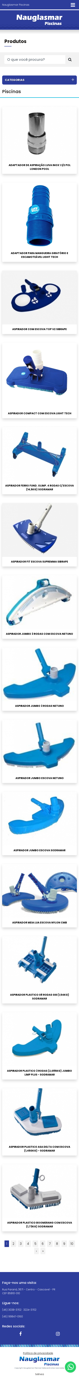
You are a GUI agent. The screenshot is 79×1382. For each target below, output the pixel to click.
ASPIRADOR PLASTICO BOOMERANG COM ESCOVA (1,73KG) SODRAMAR (39, 1224)
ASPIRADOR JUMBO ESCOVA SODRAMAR (39, 850)
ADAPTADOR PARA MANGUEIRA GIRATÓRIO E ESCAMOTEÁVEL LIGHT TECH (39, 255)
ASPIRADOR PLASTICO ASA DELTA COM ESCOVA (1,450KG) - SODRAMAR (39, 1148)
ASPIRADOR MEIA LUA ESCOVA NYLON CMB (39, 922)
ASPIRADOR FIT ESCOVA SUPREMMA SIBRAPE (39, 561)
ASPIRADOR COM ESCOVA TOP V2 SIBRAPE (39, 329)
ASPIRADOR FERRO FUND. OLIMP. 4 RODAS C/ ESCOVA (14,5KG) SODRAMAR (39, 487)
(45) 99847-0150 (12, 1316)
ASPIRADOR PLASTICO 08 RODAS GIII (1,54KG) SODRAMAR (39, 996)
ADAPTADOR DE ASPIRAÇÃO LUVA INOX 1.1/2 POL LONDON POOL (40, 167)
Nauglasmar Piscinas (15, 5)
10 (72, 1244)
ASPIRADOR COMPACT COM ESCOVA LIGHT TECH (39, 413)
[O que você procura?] (34, 59)
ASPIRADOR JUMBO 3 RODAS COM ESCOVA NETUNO (39, 634)
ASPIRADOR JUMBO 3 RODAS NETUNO (39, 706)
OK (39, 1346)
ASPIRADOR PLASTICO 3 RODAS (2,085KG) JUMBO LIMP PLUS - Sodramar (39, 1072)
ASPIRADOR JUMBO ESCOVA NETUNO (39, 778)
